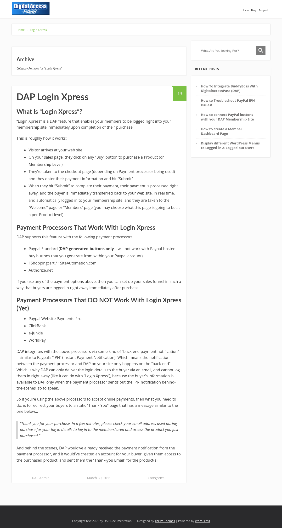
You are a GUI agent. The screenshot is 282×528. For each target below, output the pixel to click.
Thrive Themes (165, 521)
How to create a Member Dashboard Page (221, 131)
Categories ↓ (157, 478)
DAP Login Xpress (53, 96)
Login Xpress (38, 30)
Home (245, 10)
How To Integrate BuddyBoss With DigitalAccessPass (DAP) (229, 88)
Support (263, 10)
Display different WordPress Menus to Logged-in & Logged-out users (230, 145)
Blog (253, 10)
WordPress (202, 521)
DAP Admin (41, 478)
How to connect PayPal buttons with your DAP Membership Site (227, 116)
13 (177, 91)
